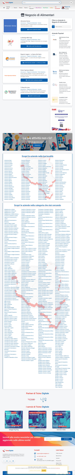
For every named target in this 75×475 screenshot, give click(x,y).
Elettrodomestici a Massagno (27, 316)
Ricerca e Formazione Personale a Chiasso (62, 289)
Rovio (39, 39)
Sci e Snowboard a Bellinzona (61, 304)
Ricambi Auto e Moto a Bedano (61, 285)
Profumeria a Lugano (59, 265)
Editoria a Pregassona (26, 307)
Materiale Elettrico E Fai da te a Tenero (45, 322)
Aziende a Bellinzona (8, 176)
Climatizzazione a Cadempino (27, 256)
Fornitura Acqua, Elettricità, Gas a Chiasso (45, 221)
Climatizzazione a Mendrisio (27, 259)
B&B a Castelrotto (8, 304)
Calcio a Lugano (7, 335)
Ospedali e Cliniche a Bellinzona (45, 366)
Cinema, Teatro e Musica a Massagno (27, 252)
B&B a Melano (7, 306)
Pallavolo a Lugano (59, 215)
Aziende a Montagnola (43, 185)
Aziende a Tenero (59, 194)
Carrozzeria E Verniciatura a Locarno (10, 352)
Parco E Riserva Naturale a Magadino (61, 229)
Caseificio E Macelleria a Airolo (11, 357)
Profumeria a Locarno (59, 264)
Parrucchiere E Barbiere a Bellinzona (63, 234)
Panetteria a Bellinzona (60, 218)
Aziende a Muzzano (42, 196)
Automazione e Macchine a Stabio (11, 288)
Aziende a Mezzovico (42, 182)
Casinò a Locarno (25, 218)
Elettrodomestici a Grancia (27, 315)
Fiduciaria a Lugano (25, 351)
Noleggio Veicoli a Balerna (43, 360)
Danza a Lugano (24, 284)
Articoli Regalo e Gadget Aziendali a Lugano (12, 252)
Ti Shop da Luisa (25, 87)
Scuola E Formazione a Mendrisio (62, 315)
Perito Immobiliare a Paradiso (61, 245)
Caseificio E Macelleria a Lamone (28, 209)
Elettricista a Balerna (25, 309)
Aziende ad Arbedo (8, 163)
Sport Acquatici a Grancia (60, 337)
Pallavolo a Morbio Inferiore (61, 217)
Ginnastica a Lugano (42, 242)
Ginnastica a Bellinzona (43, 240)
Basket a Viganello (8, 315)
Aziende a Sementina (59, 186)
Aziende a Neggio (42, 197)
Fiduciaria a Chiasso (25, 349)
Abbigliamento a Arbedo (9, 209)
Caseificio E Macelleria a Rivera (28, 215)
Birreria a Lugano (8, 324)
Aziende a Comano (25, 172)
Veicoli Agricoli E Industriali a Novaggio (61, 366)
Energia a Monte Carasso (26, 326)
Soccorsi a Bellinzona (59, 323)
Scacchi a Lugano (59, 301)
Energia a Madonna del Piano (27, 324)
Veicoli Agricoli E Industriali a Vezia (62, 368)
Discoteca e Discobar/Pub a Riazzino (27, 294)
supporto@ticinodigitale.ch (43, 453)
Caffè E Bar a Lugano (8, 327)
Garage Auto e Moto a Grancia (44, 235)
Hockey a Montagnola (43, 254)
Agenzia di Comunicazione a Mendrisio (10, 221)
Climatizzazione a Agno (26, 254)
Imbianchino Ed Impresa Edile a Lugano (45, 277)
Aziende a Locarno (42, 160)
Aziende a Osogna (59, 163)
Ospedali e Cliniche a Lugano (44, 371)
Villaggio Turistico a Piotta (60, 373)
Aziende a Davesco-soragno (27, 177)
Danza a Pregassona (25, 287)
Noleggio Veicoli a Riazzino (44, 365)
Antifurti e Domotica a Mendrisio (11, 232)
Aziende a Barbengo (8, 172)
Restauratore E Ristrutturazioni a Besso (62, 272)
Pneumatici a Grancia (59, 257)
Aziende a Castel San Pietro (27, 168)
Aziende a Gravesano (25, 191)
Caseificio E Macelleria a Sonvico (28, 217)
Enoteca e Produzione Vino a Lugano (27, 333)
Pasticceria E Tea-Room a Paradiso (62, 242)
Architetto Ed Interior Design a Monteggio (10, 238)
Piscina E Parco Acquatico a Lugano (63, 250)
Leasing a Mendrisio (42, 301)
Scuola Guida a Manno (60, 320)
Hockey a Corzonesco (43, 251)
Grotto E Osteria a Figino (43, 246)
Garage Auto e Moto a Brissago (45, 234)
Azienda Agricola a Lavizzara (10, 295)
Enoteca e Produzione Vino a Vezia (28, 341)
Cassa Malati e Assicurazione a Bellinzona (28, 224)
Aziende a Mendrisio (42, 180)
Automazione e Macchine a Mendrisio (10, 285)
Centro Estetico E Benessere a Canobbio (27, 236)
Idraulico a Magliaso (42, 265)
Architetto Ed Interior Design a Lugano (10, 235)
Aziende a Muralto (42, 194)
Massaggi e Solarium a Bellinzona (45, 302)
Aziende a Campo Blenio (9, 197)
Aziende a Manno (42, 174)
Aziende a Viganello (59, 199)
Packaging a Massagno (60, 209)
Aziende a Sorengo (59, 190)
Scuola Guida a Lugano (60, 318)
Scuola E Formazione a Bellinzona (62, 310)
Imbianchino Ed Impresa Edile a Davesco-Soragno (45, 274)
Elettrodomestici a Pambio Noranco (29, 318)
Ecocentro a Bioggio (25, 299)
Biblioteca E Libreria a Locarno (10, 316)
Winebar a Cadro (58, 376)
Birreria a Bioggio (8, 321)
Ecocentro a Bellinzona (26, 298)
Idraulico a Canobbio (42, 264)
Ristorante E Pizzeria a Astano (61, 295)
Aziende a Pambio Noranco (61, 165)
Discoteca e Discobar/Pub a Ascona (29, 288)
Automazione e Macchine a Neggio (11, 287)
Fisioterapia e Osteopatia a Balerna (45, 209)
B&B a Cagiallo (7, 302)
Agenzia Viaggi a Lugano (9, 223)
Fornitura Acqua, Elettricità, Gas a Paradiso (45, 230)
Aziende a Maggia (42, 169)
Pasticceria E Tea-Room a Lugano (62, 240)
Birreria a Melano (8, 326)
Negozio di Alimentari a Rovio (44, 355)
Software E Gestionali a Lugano (62, 332)
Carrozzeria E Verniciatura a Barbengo (10, 349)
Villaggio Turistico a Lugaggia (61, 371)
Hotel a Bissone (41, 257)
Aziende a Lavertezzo (25, 196)
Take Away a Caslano (59, 341)
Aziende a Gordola (25, 188)
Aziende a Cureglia (25, 176)
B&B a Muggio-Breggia (9, 307)
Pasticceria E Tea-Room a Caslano (62, 237)
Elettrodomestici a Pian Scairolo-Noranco (28, 320)
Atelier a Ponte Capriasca (9, 270)
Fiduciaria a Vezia (25, 355)
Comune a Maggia (25, 265)
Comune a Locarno (25, 262)
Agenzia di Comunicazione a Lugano (10, 218)
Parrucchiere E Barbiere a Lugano (62, 235)
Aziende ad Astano (8, 169)
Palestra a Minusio (59, 212)
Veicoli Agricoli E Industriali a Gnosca (61, 359)
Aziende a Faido (24, 179)
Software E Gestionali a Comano (62, 329)
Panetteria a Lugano (59, 221)
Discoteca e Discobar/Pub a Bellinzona (27, 291)
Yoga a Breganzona (59, 382)
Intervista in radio (61, 429)
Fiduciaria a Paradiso (25, 354)
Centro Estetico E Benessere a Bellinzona (27, 233)
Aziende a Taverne (59, 193)
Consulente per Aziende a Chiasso (28, 271)
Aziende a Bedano (8, 174)
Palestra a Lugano (59, 211)
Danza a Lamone (24, 282)
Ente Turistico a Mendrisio (26, 346)
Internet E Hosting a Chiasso (44, 282)
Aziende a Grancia (25, 190)
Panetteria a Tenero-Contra (61, 225)
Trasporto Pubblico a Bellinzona (62, 355)
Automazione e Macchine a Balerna (12, 282)
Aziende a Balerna (8, 171)
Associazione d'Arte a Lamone (10, 259)
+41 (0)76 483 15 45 (41, 456)
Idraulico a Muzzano (42, 267)
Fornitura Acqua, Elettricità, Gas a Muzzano (45, 227)
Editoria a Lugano (25, 304)
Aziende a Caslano (25, 165)
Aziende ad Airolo (8, 161)
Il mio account (59, 453)
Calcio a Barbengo (8, 331)
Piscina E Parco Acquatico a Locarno (61, 247)
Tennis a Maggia (58, 352)
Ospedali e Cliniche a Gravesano (45, 369)
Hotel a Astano (41, 256)
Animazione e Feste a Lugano (10, 225)
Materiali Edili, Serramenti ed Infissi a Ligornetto (45, 331)
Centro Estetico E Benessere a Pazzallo (27, 243)
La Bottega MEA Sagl (26, 37)
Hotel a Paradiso (41, 262)
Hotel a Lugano (41, 259)
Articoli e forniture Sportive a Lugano (10, 244)
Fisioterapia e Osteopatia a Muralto (45, 211)
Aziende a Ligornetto (25, 199)
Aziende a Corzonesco (26, 174)
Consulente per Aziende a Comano (28, 273)
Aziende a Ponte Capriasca (61, 172)
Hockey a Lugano (42, 253)
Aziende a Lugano (42, 165)
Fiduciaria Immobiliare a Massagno (28, 359)
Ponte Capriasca (41, 72)
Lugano (39, 56)
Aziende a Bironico (8, 183)
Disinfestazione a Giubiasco (27, 296)
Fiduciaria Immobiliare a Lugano (28, 357)
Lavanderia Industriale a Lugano (45, 298)
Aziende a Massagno (42, 176)
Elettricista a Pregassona (26, 313)
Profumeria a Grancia (59, 262)
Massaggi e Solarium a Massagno (45, 307)
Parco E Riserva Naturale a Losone (62, 226)
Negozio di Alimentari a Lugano (45, 351)
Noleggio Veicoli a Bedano (43, 362)
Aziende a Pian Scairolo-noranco (62, 169)
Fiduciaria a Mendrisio (26, 352)
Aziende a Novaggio (42, 199)
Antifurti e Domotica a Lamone (11, 231)
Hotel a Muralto (41, 260)
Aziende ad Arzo (7, 166)
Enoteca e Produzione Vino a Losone (27, 330)
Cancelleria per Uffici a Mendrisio (11, 343)
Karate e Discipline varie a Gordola (45, 290)
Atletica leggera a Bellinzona (10, 273)
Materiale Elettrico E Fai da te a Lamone (45, 313)
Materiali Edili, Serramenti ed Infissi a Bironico (45, 328)
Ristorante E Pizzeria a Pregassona (62, 299)
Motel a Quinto (41, 345)
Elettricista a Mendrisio (26, 312)
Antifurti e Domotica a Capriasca (11, 228)
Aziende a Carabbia (25, 161)
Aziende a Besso (8, 179)
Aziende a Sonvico (59, 188)
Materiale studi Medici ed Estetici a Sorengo (45, 325)
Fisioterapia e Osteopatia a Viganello (44, 215)
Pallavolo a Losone (59, 214)
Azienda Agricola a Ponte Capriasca (12, 296)
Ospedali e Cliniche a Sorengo (44, 373)
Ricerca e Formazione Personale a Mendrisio (62, 292)
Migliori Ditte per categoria (59, 464)
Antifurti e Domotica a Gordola (10, 229)
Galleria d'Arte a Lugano (43, 232)
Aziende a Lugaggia (42, 163)
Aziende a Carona (25, 163)
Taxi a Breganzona (59, 345)
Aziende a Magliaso (42, 171)
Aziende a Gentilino (25, 183)
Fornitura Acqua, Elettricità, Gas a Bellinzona (45, 218)
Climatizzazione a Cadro (26, 257)
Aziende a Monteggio (42, 190)
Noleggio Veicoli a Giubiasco (44, 363)
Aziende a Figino (24, 180)
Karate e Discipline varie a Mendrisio (43, 296)
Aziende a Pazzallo (59, 168)
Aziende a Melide (42, 179)
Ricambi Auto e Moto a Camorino (62, 287)
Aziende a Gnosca (25, 186)
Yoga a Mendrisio (59, 385)
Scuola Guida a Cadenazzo (61, 316)
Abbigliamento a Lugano (9, 212)
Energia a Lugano (25, 323)
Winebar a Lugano (59, 380)
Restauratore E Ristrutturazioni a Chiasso (62, 275)
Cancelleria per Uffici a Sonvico (11, 345)
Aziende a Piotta (58, 171)
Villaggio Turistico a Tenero (61, 374)
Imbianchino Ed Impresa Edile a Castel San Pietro (45, 271)
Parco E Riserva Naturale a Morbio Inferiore (62, 232)
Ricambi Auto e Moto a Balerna (61, 284)
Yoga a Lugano (58, 383)
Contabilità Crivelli (63, 97)
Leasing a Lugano (42, 299)
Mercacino (38, 7)
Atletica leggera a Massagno (10, 278)
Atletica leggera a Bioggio (9, 274)
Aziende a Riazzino (59, 177)
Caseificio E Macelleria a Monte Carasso (28, 213)
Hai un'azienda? (57, 7)
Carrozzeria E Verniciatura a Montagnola (10, 355)
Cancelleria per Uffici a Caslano (11, 340)
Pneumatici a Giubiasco (60, 256)
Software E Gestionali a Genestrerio (62, 331)
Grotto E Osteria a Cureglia (44, 245)
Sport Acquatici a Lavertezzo (61, 338)
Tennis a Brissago (59, 349)
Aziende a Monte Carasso (43, 186)
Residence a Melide (59, 268)
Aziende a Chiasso (25, 171)
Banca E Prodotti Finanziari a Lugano (10, 313)
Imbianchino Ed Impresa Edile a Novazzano (45, 280)
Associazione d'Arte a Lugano (10, 260)
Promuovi (58, 460)
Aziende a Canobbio (8, 199)
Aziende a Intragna (25, 193)
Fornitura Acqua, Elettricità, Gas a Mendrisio (45, 224)
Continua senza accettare (35, 470)
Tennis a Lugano (58, 351)
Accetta (44, 470)
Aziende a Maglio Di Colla (43, 172)
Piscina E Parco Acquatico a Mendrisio (61, 252)
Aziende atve (8, 7)
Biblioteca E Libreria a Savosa (10, 320)
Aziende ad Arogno (8, 165)
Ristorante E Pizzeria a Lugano (61, 298)
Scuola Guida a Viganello (60, 321)
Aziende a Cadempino (9, 190)
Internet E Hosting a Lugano (44, 284)
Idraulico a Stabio (42, 268)
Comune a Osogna (25, 270)
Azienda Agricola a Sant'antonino (11, 299)
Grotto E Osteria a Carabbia (44, 243)
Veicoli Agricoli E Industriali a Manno (61, 363)
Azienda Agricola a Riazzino (10, 298)
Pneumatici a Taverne (59, 260)
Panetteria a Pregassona (60, 223)
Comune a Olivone (25, 268)
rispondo (31, 7)
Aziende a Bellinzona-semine (10, 177)
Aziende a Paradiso (59, 166)
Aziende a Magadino (42, 168)
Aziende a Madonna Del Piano (44, 166)
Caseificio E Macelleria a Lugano (28, 211)
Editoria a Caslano (25, 302)
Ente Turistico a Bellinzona (27, 343)
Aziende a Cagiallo (8, 194)
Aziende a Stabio (58, 191)
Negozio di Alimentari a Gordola (45, 349)
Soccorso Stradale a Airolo (61, 324)
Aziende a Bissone (8, 185)
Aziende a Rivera (58, 179)
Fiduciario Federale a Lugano (27, 360)
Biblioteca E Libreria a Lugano (10, 318)
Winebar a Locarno (59, 379)
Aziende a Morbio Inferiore (44, 191)
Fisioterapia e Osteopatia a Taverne (45, 212)
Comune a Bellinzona (25, 260)
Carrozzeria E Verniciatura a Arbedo (12, 346)
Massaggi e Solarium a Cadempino (45, 304)
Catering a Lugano (25, 229)
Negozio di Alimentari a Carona (45, 348)
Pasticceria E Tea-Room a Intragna (62, 239)
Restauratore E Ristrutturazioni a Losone (62, 278)
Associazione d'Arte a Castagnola (11, 257)
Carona (39, 23)
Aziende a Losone (42, 161)
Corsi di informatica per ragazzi (37, 429)
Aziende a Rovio (58, 180)
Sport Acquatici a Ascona (60, 335)
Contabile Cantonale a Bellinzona (28, 279)
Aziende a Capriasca (25, 160)
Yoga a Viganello (58, 387)
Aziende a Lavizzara (25, 197)
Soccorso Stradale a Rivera (61, 327)
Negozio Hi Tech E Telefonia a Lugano (44, 358)
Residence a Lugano (59, 267)
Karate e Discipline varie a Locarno (45, 292)
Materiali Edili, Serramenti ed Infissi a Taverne (45, 341)
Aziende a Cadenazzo (9, 191)
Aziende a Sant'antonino (60, 183)
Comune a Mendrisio (25, 267)
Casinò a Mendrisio (25, 221)
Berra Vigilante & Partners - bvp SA (63, 53)
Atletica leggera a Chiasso (10, 276)
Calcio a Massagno (8, 337)
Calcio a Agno (7, 329)
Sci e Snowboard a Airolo (60, 302)
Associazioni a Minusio (9, 264)
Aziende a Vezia (58, 197)
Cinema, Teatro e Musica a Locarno (28, 248)
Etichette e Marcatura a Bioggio (28, 348)
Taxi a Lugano (58, 346)
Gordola (39, 89)
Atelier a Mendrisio (8, 268)
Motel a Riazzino (41, 346)
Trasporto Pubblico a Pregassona (62, 357)
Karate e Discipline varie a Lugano (45, 293)
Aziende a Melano (42, 177)
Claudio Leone (62, 82)
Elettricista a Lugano (25, 310)
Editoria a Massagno (25, 306)
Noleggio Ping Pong (14, 429)
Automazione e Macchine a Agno (11, 281)
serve (25, 7)
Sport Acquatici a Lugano (60, 340)
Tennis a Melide (58, 354)
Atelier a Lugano (7, 267)
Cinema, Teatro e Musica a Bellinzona (27, 246)
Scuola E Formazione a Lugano (61, 313)
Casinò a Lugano (24, 220)
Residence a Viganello (60, 270)
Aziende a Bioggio (8, 182)
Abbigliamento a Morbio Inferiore (11, 214)
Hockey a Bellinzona (42, 250)
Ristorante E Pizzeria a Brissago (62, 296)
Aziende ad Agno (8, 160)
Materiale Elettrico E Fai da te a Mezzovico (45, 316)
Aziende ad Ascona (8, 168)
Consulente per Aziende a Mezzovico (26, 277)
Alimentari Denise (25, 21)
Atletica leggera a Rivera (9, 279)
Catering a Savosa (25, 231)
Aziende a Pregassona (60, 174)
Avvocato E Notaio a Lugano (10, 290)
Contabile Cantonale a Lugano (27, 281)
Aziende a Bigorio (8, 180)
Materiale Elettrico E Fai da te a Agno (45, 310)
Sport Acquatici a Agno (60, 334)
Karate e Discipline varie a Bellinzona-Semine (43, 288)
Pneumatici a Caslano (60, 254)
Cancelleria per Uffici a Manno (10, 341)
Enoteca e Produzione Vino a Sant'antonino (27, 336)
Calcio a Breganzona (8, 332)
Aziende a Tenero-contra (60, 196)
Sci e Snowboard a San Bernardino (62, 309)
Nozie (51, 7)
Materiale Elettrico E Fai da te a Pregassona (45, 319)
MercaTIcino (58, 455)
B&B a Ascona (7, 301)
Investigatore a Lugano (43, 285)
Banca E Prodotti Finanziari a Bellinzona (10, 310)
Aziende (57, 458)
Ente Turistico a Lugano (26, 345)
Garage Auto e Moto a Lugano (44, 237)
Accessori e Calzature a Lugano (11, 215)
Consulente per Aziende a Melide (28, 274)
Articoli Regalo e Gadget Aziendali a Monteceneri (12, 255)
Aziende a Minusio (42, 183)
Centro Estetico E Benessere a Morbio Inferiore (27, 239)
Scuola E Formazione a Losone (61, 312)
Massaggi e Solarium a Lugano (44, 306)
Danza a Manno (24, 285)
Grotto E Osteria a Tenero (43, 248)
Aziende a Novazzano (59, 160)
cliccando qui (57, 468)
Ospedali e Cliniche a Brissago (44, 368)
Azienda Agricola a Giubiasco (10, 293)
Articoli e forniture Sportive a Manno (12, 246)
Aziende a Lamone (25, 194)
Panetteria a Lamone (59, 220)
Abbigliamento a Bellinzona (10, 211)
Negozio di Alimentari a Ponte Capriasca (44, 353)
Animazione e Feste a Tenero (10, 226)
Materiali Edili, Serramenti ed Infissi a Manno (45, 334)
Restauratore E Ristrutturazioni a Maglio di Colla (62, 282)
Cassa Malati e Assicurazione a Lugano (28, 227)
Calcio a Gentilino (8, 334)
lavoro (15, 7)
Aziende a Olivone (59, 161)
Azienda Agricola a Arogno (10, 292)
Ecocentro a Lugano (25, 301)
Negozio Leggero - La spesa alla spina (31, 54)
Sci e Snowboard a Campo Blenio (62, 306)
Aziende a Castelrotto (26, 169)
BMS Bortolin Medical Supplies (64, 71)
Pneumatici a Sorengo (60, 259)
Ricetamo (45, 7)
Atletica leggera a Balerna (9, 271)
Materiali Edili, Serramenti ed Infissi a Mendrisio (45, 338)
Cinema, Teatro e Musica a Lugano (28, 250)
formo (20, 7)
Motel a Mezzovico (42, 343)
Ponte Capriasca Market (27, 70)
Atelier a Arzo (7, 265)
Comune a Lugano (25, 264)
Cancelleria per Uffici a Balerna (10, 338)
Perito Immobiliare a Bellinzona (61, 243)
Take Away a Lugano (59, 343)
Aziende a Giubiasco (25, 185)
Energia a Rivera (24, 327)
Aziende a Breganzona (9, 186)
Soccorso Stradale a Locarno (61, 326)
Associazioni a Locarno (9, 262)
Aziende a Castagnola (26, 166)
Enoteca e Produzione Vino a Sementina (27, 339)
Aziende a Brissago (8, 188)
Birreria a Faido (7, 323)
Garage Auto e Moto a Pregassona (45, 239)
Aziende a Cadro (7, 193)
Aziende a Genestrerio (26, 182)
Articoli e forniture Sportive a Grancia (10, 241)
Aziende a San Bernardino (60, 182)
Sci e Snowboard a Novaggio (61, 307)
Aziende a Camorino (8, 196)
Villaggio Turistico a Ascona (61, 369)
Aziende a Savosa (59, 185)
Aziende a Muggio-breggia (43, 193)
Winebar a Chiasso (59, 377)
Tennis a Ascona (58, 348)
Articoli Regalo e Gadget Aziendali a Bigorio (12, 249)
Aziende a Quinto (58, 176)
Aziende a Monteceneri (43, 188)
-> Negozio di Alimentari (29, 23)
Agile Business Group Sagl (64, 38)
